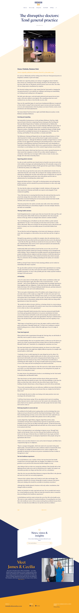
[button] (56, 7)
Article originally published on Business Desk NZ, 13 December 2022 (35, 72)
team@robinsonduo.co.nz (13, 606)
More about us (21, 579)
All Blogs (52, 7)
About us (25, 7)
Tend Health (45, 7)
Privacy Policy (57, 606)
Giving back (38, 7)
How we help (31, 7)
